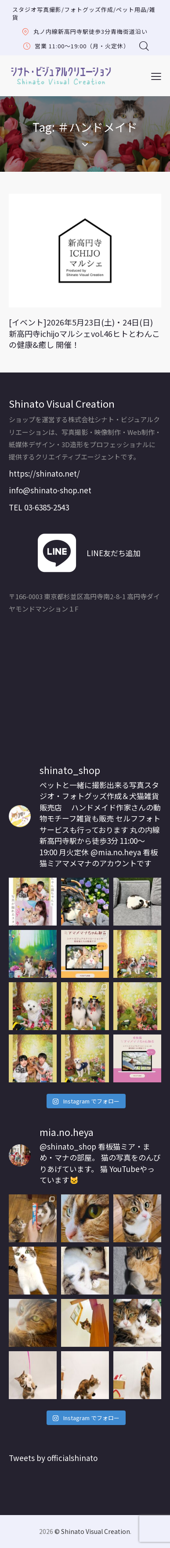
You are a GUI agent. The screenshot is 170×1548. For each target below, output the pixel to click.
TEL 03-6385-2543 (39, 507)
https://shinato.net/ (44, 473)
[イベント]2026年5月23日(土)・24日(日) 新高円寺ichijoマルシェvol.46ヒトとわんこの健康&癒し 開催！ (84, 333)
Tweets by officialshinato (53, 1457)
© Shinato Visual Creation (92, 1531)
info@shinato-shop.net (50, 490)
